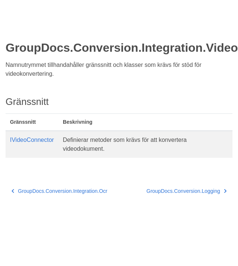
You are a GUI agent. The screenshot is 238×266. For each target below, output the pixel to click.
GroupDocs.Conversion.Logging (186, 191)
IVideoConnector (32, 140)
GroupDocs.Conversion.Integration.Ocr (59, 191)
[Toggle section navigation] (11, 28)
